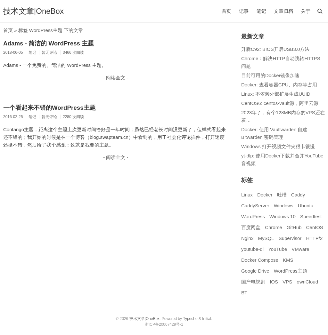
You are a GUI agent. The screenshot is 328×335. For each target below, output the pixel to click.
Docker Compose (259, 260)
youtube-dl (252, 249)
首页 (226, 11)
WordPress (253, 216)
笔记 (261, 11)
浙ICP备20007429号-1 (164, 324)
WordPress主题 (290, 271)
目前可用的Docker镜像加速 (270, 75)
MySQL (266, 238)
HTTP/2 (314, 238)
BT (244, 292)
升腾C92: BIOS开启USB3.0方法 (275, 49)
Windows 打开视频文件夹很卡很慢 (278, 146)
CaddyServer (255, 205)
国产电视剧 (253, 281)
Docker (265, 194)
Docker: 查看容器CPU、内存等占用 (279, 84)
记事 (244, 11)
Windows (283, 205)
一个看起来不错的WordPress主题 (49, 107)
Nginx (247, 238)
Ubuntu (305, 205)
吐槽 (282, 194)
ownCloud (307, 281)
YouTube (277, 249)
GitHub (294, 227)
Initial (206, 318)
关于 (305, 11)
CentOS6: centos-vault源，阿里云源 (279, 103)
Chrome (273, 227)
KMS (288, 260)
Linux (247, 194)
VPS (287, 281)
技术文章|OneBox (33, 11)
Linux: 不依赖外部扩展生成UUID (275, 94)
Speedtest (311, 216)
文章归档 (283, 11)
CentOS (314, 227)
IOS (274, 281)
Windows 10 (282, 216)
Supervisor (290, 238)
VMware (300, 249)
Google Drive (255, 271)
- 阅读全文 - (115, 77)
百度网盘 (250, 227)
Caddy (298, 194)
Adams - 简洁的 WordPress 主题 (48, 43)
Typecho (190, 318)
